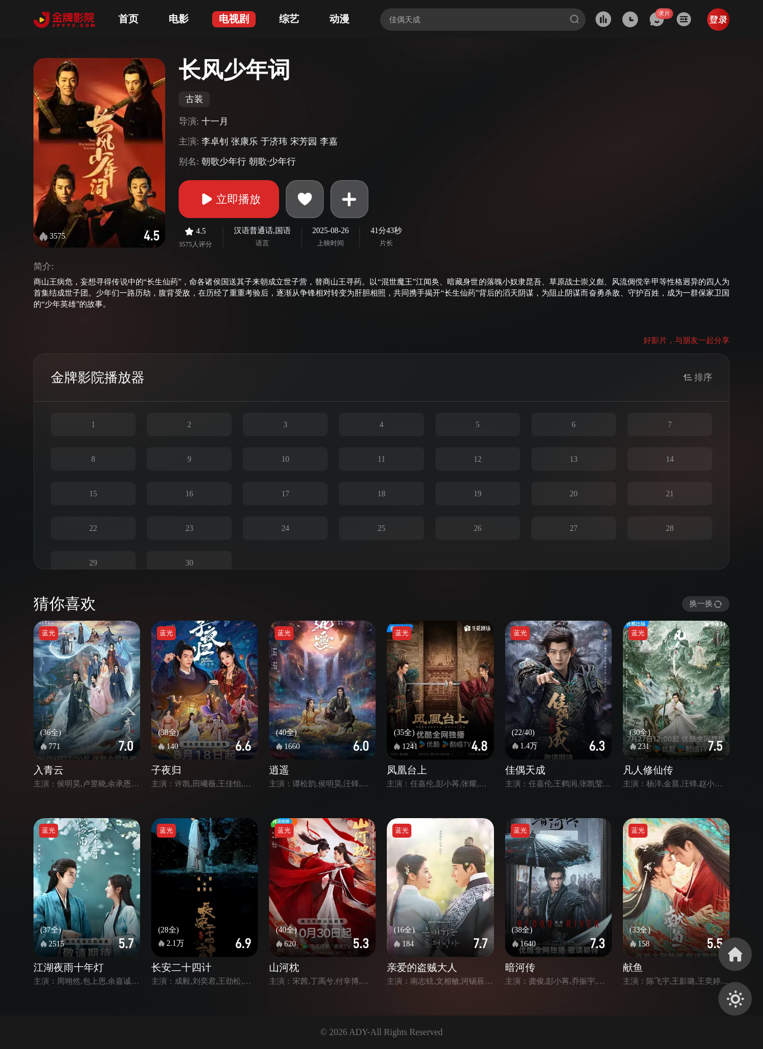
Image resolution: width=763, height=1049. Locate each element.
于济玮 (274, 141)
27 (574, 528)
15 (93, 494)
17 (285, 494)
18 (381, 494)
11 (381, 459)
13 (574, 459)
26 (478, 528)
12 (478, 459)
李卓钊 (214, 141)
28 (670, 528)
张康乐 (244, 141)
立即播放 (229, 199)
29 (93, 563)
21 (670, 494)
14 (670, 459)
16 (189, 494)
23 (189, 528)
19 (478, 494)
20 (574, 494)
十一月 (214, 121)
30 (189, 563)
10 (285, 459)
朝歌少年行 (223, 161)
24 (285, 528)
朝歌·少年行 (272, 161)
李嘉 (329, 141)
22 (93, 528)
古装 (194, 99)
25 (381, 528)
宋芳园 (303, 141)
